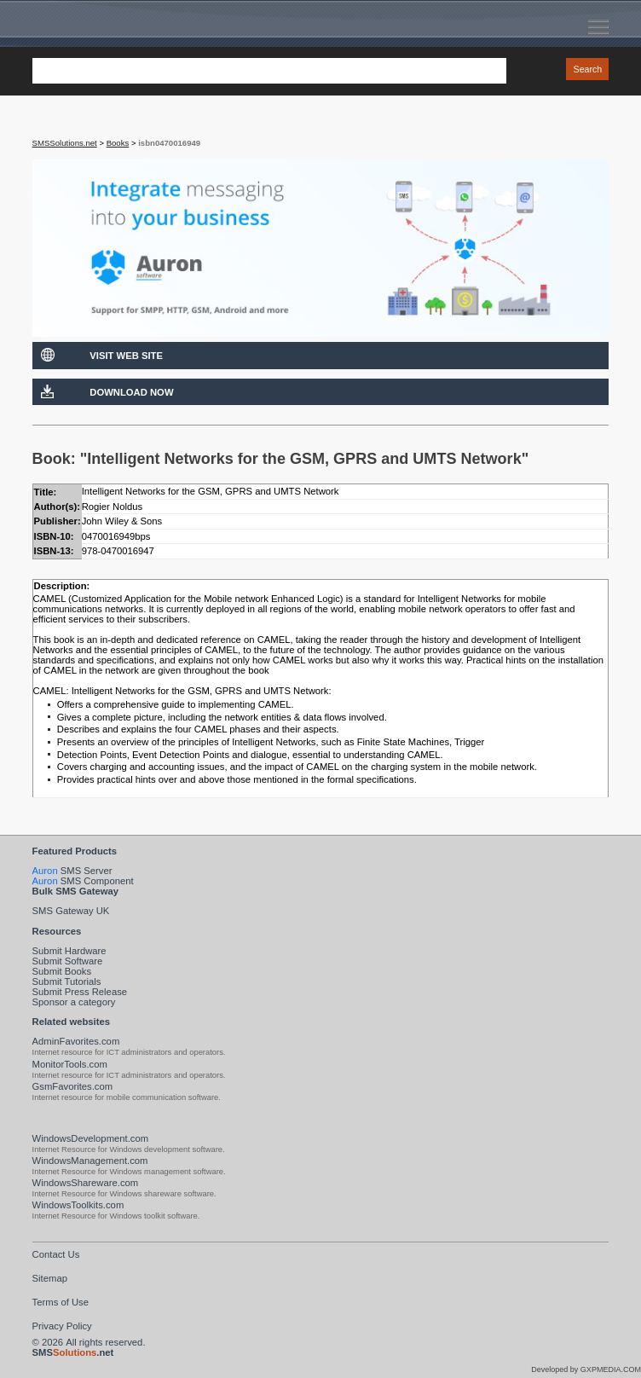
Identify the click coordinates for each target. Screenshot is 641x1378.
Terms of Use (60, 1302)
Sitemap (49, 1278)
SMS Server (72, 871)
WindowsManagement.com (90, 1160)
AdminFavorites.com (76, 1041)
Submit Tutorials (66, 981)
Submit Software (67, 961)
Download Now (131, 392)
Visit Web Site (126, 355)
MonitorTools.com (69, 1064)
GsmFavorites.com (72, 1086)
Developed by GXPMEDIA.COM (586, 1369)
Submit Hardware (69, 951)
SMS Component (83, 881)
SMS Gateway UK (71, 911)
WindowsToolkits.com (78, 1205)
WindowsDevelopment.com (90, 1138)
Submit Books (62, 971)
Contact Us (56, 1254)
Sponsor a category (74, 1002)
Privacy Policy (62, 1326)
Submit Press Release (79, 992)
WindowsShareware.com (85, 1183)
